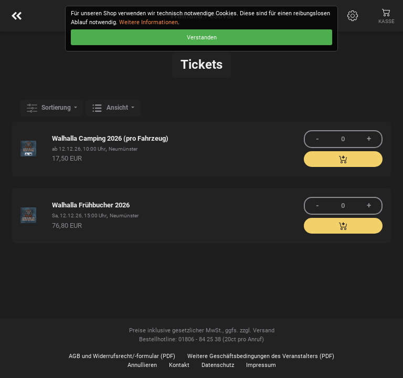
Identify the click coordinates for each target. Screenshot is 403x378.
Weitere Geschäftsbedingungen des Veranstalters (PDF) (260, 356)
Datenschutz (218, 365)
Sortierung (49, 108)
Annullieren (142, 365)
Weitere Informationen (148, 22)
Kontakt (179, 365)
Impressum (261, 365)
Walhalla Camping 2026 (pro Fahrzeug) (110, 138)
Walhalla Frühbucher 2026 (91, 205)
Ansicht (111, 108)
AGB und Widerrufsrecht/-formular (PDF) (122, 356)
